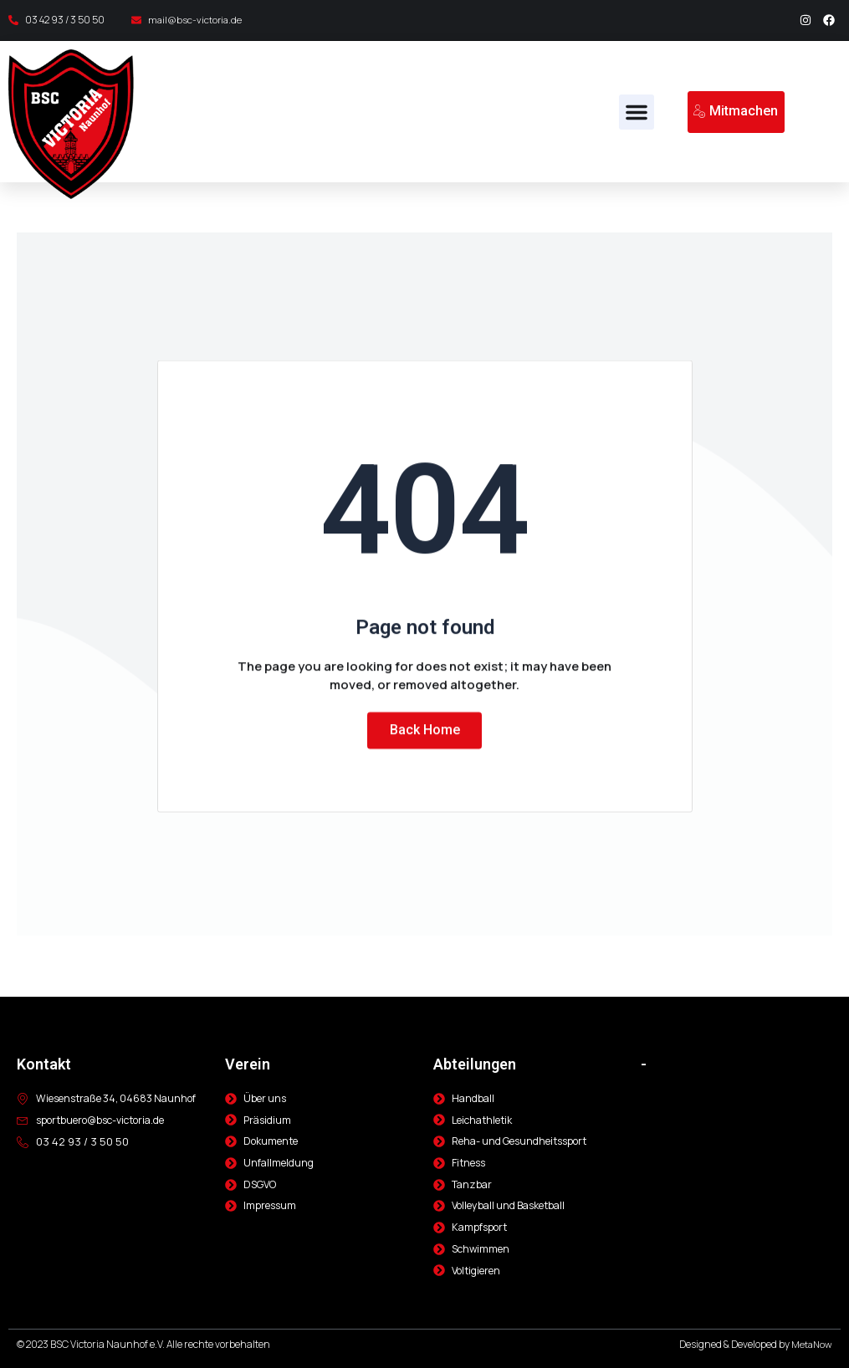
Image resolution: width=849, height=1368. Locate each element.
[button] (636, 112)
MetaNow (810, 1345)
